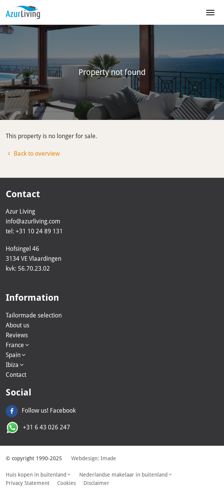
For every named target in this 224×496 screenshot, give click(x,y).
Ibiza (15, 364)
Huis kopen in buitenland (39, 475)
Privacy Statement (28, 483)
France (18, 345)
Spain (16, 355)
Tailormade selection (34, 315)
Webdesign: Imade (93, 458)
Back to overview (33, 153)
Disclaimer (96, 483)
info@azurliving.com (33, 221)
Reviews (17, 335)
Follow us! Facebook (41, 410)
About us (17, 325)
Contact (16, 374)
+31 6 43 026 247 (38, 427)
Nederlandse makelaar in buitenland (126, 475)
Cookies (66, 483)
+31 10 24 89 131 (39, 231)
